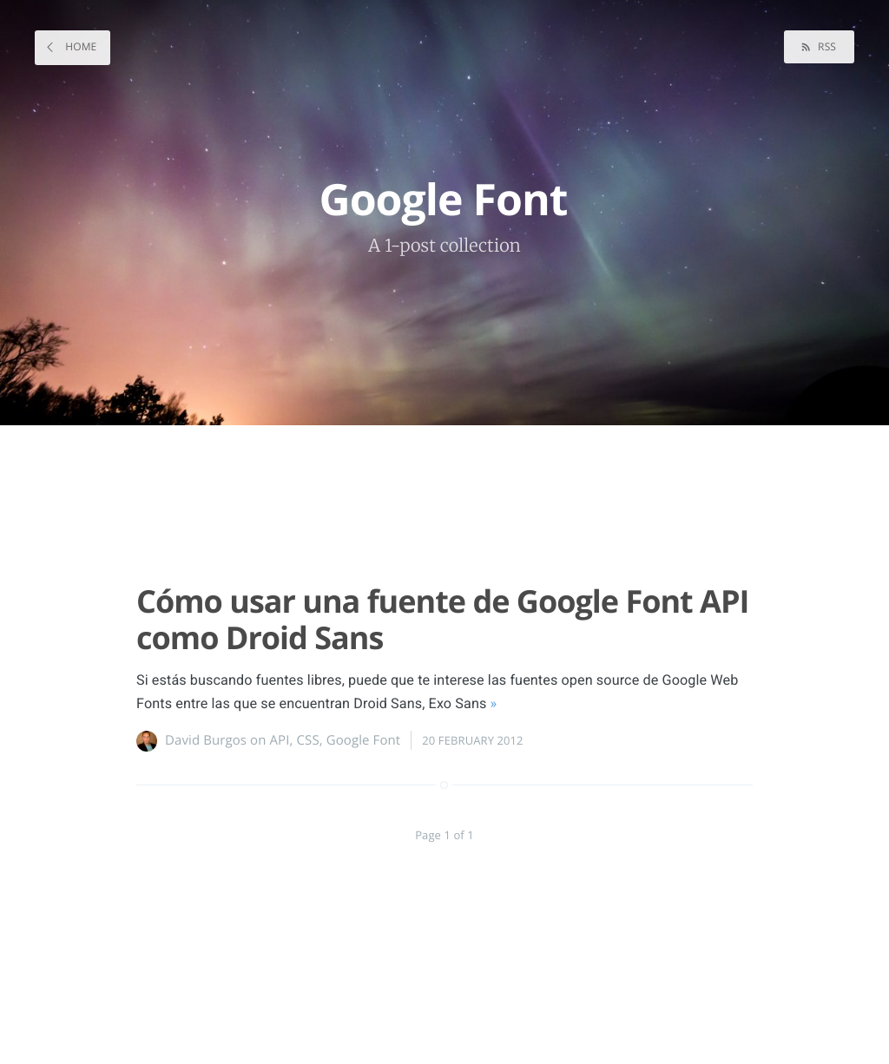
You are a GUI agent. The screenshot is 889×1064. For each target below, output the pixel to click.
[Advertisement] (436, 496)
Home (79, 46)
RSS (825, 46)
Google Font (363, 740)
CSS (308, 740)
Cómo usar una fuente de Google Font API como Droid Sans (442, 619)
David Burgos (206, 740)
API (280, 740)
